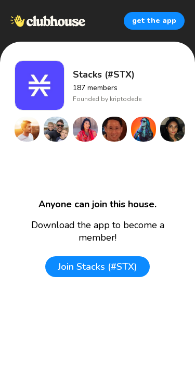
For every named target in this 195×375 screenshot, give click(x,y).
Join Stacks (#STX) (97, 266)
